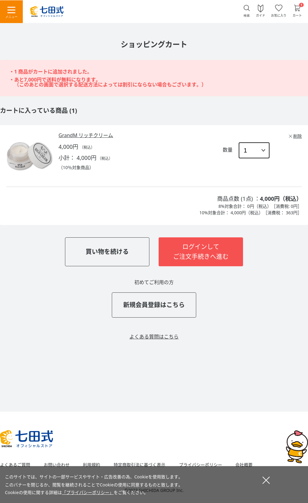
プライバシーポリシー (200, 465)
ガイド (260, 15)
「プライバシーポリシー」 (88, 492)
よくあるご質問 (15, 465)
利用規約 (91, 465)
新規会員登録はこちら (154, 305)
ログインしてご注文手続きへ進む (201, 252)
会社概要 (244, 465)
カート (297, 15)
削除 (297, 136)
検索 (247, 15)
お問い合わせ (57, 465)
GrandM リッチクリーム (86, 135)
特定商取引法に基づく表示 (139, 465)
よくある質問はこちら (154, 336)
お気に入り (278, 15)
